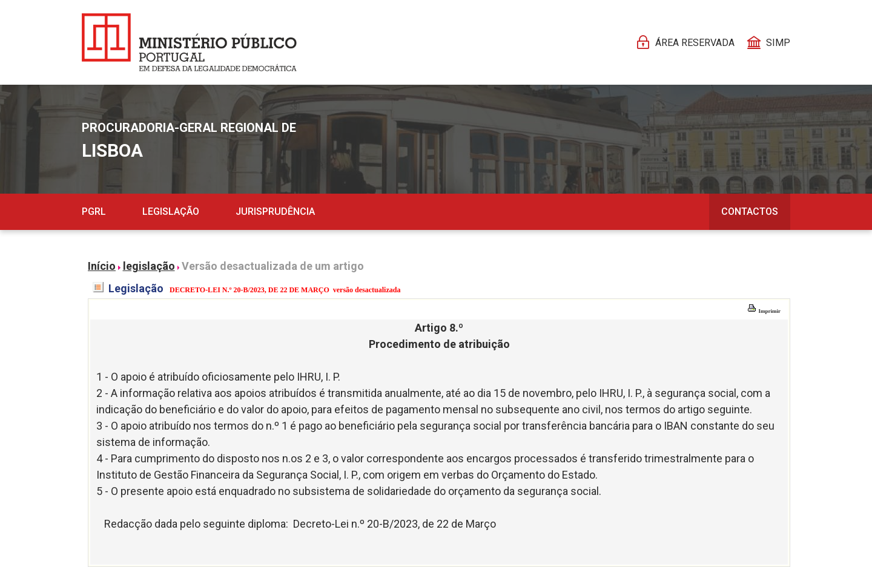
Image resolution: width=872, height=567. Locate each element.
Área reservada (695, 42)
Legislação (170, 211)
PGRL (94, 211)
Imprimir (764, 311)
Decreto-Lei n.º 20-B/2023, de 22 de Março (394, 523)
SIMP (778, 42)
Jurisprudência (275, 211)
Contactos (749, 211)
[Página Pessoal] (189, 42)
